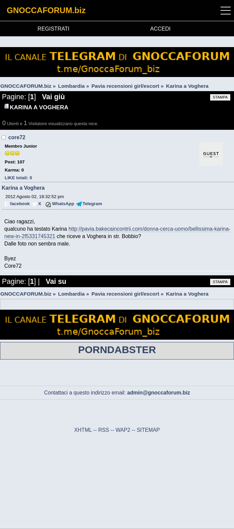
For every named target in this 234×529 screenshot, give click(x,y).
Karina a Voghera (23, 188)
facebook (20, 203)
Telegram (92, 203)
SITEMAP (148, 430)
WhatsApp (63, 203)
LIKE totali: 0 (18, 177)
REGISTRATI (54, 29)
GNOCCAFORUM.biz (46, 10)
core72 (17, 137)
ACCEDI (160, 29)
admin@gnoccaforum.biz (158, 392)
